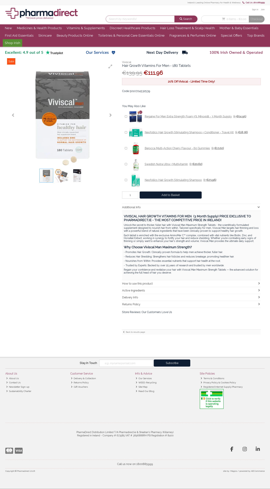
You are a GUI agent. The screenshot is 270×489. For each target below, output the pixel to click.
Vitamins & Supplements (86, 28)
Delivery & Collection (83, 378)
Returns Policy (80, 382)
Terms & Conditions (212, 378)
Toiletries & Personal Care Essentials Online (131, 35)
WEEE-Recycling (146, 382)
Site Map (142, 386)
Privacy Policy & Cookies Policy (218, 382)
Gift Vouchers (79, 386)
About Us (12, 378)
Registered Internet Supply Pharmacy (222, 386)
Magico (233, 471)
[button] (110, 66)
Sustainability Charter (18, 391)
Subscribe (172, 363)
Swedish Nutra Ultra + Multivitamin (165, 164)
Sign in (255, 9)
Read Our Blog (145, 391)
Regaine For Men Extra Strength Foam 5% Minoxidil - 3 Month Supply (187, 116)
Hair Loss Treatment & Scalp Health (187, 28)
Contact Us (13, 382)
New (8, 28)
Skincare (45, 35)
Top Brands (255, 35)
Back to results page (135, 332)
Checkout (257, 19)
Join (263, 9)
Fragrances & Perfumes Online (192, 35)
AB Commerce (258, 471)
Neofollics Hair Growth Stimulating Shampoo (172, 180)
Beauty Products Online (75, 35)
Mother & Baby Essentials (239, 28)
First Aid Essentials (19, 35)
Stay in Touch (88, 363)
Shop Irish (12, 43)
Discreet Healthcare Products (132, 28)
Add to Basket (170, 195)
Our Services (144, 378)
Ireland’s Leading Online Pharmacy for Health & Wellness (214, 2)
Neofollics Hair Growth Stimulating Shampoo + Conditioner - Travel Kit (188, 132)
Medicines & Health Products (39, 28)
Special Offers (231, 35)
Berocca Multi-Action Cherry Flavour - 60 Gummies (176, 148)
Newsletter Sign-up (17, 386)
